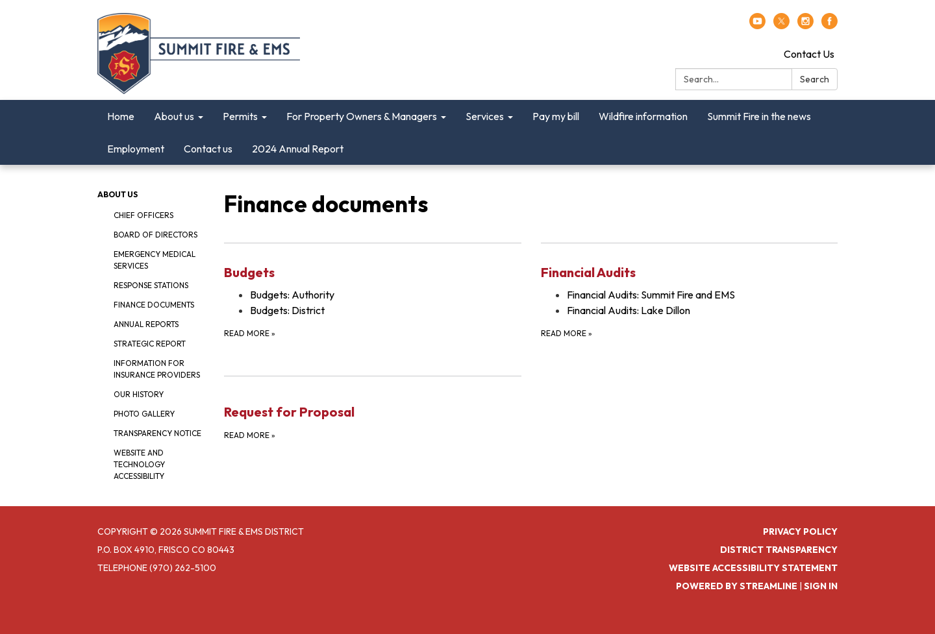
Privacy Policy (800, 531)
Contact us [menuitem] (208, 148)
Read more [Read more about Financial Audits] (566, 333)
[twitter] (781, 25)
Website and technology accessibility (139, 464)
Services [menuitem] (485, 116)
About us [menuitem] (174, 116)
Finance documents (154, 305)
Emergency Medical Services (154, 260)
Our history (139, 394)
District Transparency (779, 549)
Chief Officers (143, 215)
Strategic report (150, 343)
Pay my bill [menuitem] (555, 116)
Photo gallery (144, 414)
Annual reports (146, 324)
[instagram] (805, 25)
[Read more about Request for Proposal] (372, 409)
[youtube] (757, 25)
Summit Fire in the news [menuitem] (759, 116)
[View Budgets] (372, 272)
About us (117, 194)
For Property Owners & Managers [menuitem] (361, 116)
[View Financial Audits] (689, 272)
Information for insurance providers (157, 369)
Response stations (151, 285)
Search (814, 79)
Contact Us (809, 53)
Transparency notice (157, 433)
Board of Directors (155, 234)
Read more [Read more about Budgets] (249, 333)
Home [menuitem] (120, 116)
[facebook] (829, 25)
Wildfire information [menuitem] (643, 116)
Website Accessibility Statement (753, 568)
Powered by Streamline (736, 586)
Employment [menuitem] (135, 148)
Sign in (821, 586)
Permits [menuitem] (240, 116)
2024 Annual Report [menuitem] (297, 148)
